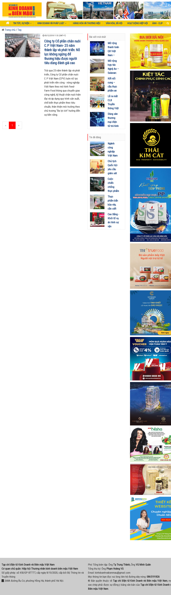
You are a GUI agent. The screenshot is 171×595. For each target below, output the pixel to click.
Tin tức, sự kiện (22, 23)
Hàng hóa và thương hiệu (86, 23)
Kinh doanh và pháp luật (52, 23)
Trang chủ (8, 29)
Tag (19, 29)
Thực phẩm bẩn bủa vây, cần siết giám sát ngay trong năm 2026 (113, 208)
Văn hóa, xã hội (114, 23)
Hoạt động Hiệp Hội (137, 23)
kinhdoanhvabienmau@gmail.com (112, 572)
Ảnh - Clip (157, 23)
